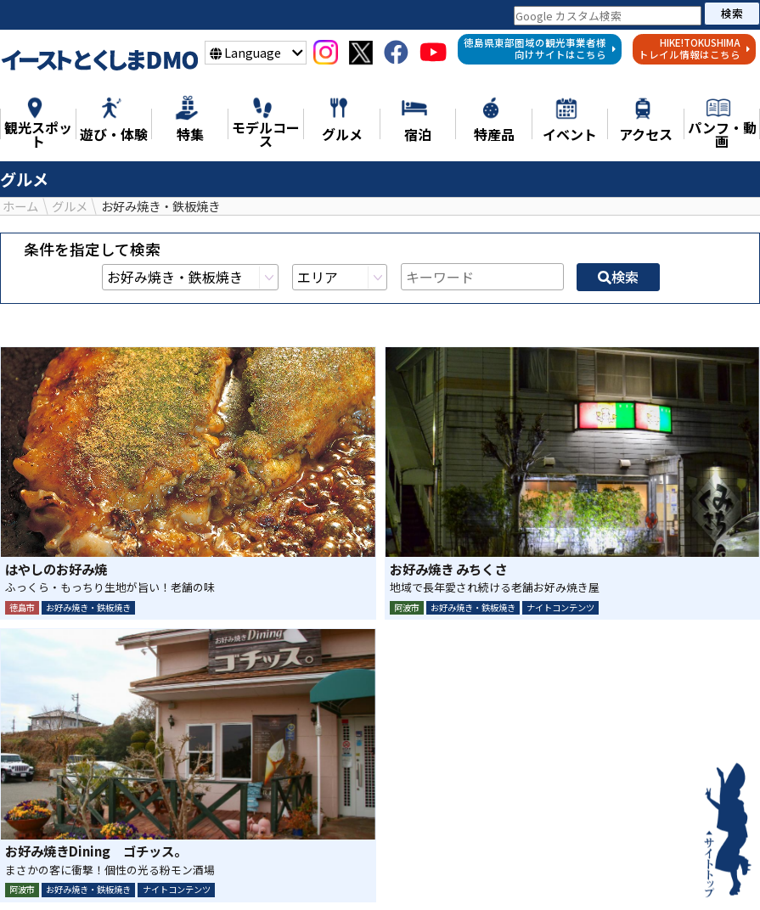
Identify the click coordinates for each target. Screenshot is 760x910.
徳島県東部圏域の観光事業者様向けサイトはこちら (540, 48)
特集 (135, 871)
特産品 (585, 871)
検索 (732, 13)
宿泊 (647, 871)
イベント (309, 890)
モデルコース (426, 871)
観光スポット (219, 871)
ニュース (66, 871)
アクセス (392, 890)
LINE (425, 759)
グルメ (515, 871)
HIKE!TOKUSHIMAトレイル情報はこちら (695, 48)
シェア (335, 759)
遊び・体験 (323, 871)
